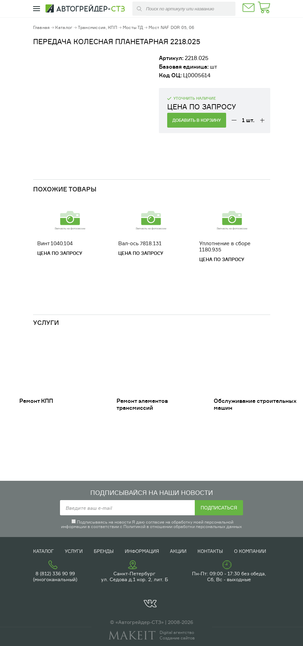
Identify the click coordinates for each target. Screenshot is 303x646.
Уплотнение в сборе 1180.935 (225, 246)
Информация (142, 551)
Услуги (74, 551)
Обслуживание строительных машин (255, 404)
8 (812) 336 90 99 (55, 573)
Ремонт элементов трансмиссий (142, 404)
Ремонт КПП (36, 400)
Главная (41, 27)
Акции (178, 551)
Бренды (104, 551)
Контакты (210, 551)
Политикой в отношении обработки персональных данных (182, 526)
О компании (250, 551)
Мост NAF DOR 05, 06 (171, 27)
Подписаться (219, 507)
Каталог (63, 27)
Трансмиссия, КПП (97, 27)
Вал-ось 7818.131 (140, 243)
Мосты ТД (133, 27)
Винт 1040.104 (55, 243)
